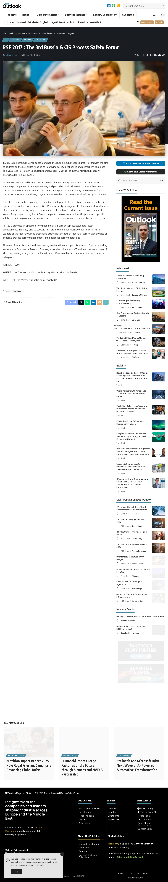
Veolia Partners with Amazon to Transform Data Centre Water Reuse (131, 394)
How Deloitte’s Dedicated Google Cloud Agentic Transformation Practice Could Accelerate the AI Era (60, 22)
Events (27, 40)
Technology (137, 307)
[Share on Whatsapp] (151, 55)
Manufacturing (138, 282)
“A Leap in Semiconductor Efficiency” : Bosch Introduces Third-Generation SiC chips (130, 467)
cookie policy (39, 865)
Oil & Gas (40, 40)
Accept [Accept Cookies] (16, 871)
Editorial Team (12, 55)
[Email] (159, 55)
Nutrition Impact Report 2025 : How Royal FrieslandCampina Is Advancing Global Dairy (28, 765)
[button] (139, 15)
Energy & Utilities (139, 295)
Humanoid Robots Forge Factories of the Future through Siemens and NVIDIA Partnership (82, 767)
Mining (135, 345)
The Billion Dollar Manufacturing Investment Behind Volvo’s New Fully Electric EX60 (131, 409)
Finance (135, 513)
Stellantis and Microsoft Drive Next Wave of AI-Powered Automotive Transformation (138, 765)
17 (6, 40)
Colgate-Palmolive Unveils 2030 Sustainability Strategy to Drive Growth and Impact (131, 436)
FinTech (135, 357)
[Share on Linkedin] (155, 55)
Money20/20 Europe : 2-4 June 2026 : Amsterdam (140, 616)
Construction (137, 601)
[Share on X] (147, 55)
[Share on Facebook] (143, 55)
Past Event (17, 291)
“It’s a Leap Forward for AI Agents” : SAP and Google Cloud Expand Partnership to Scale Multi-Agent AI (133, 451)
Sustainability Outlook (130, 857)
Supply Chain (137, 563)
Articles (15, 40)
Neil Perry (113, 844)
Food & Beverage (139, 551)
